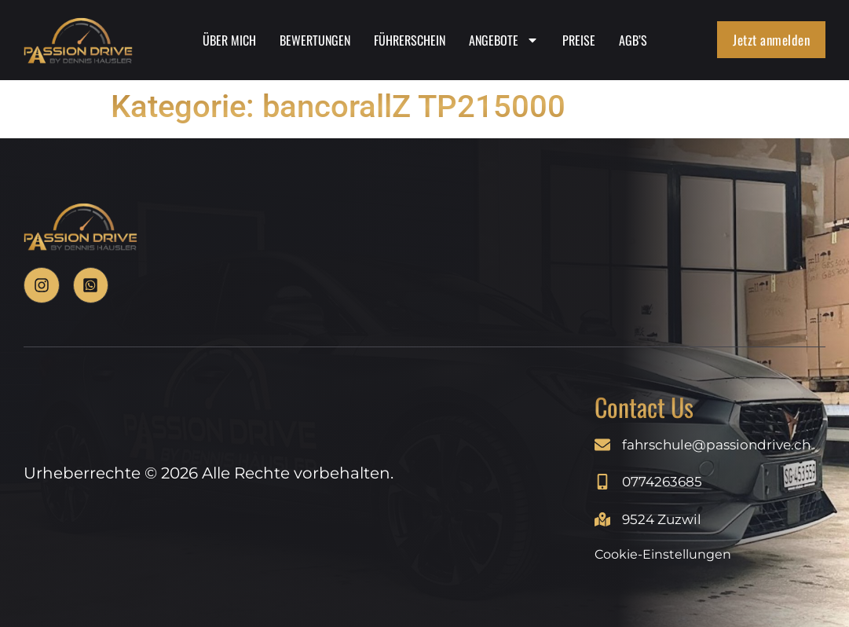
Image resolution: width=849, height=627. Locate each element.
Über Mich (229, 41)
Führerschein (409, 41)
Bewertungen (315, 41)
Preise (578, 41)
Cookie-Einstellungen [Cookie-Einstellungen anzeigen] (663, 554)
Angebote (504, 41)
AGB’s (633, 41)
